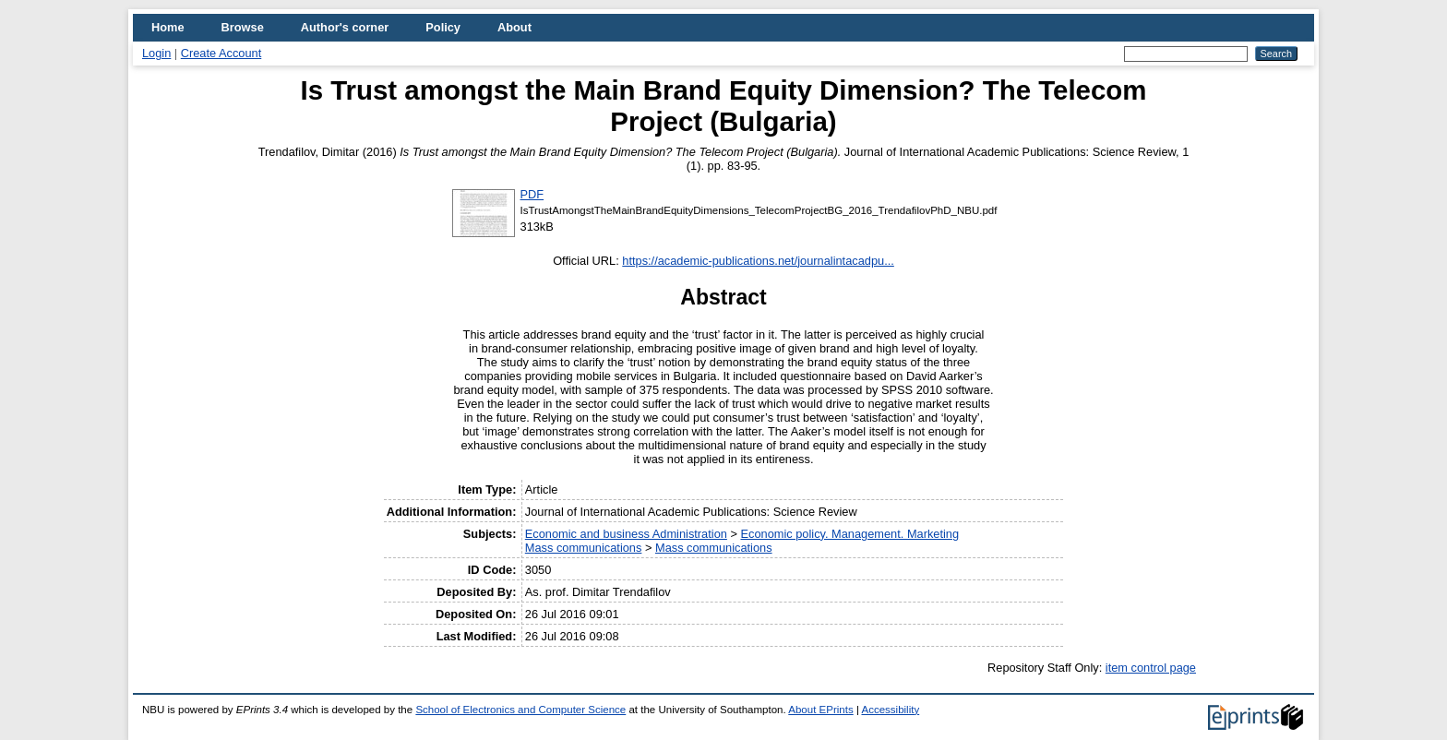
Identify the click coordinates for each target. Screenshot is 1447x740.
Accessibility (890, 709)
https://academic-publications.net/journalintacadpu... (758, 261)
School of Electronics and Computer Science (520, 709)
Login (156, 53)
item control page (1151, 667)
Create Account (221, 53)
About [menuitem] (514, 27)
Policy (442, 27)
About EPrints (820, 709)
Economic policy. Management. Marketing (849, 534)
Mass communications (583, 548)
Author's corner (345, 27)
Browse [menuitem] (242, 27)
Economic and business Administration (626, 534)
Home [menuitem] (168, 27)
